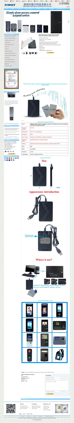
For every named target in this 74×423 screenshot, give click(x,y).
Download (51, 8)
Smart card (7, 46)
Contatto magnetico (8, 51)
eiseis (24, 414)
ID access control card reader (42, 372)
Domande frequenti (61, 8)
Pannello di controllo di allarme (10, 55)
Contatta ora (11, 153)
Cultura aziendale (46, 407)
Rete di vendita (34, 408)
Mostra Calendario (29, 8)
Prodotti (12, 8)
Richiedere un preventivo (49, 416)
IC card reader (27, 372)
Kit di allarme (7, 57)
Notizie (44, 8)
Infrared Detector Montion (9, 59)
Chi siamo (19, 8)
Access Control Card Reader (10, 38)
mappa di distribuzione (36, 406)
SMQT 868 (29, 414)
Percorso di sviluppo (47, 409)
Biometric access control (9, 40)
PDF (25, 379)
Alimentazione (7, 42)
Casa (7, 8)
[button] (68, 22)
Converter (6, 48)
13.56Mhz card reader (33, 372)
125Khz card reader (51, 372)
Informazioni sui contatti (36, 407)
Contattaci (38, 8)
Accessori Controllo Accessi (10, 53)
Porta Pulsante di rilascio (9, 44)
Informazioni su (46, 406)
